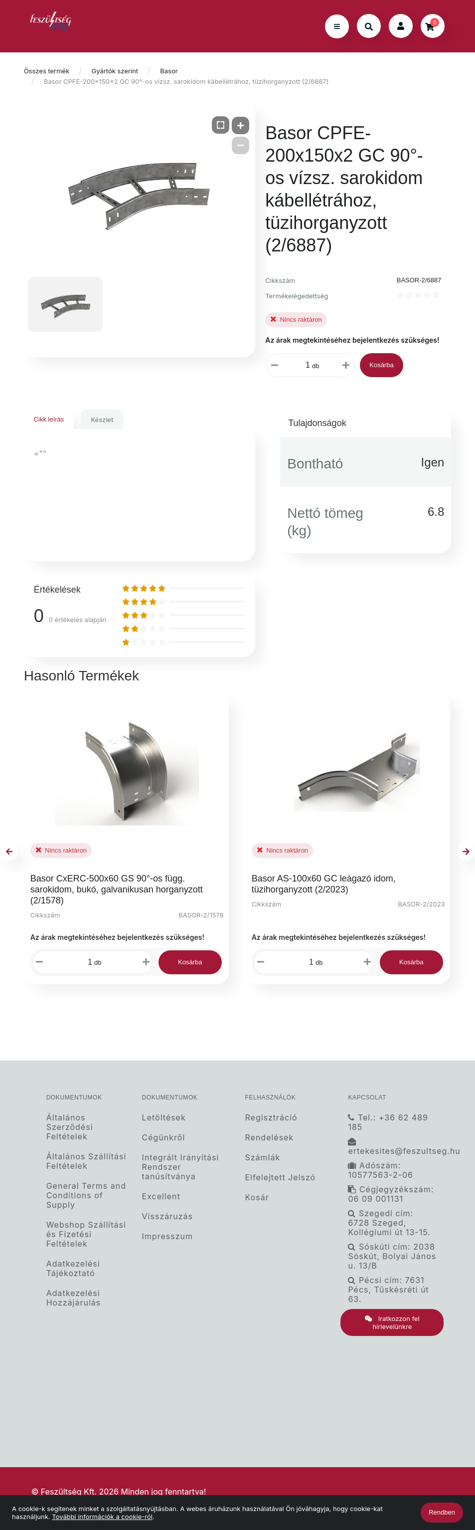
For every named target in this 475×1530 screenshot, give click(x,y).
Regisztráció (271, 1117)
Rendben (442, 1512)
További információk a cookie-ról (102, 1517)
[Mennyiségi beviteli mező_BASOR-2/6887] (305, 365)
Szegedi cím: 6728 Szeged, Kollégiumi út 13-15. (389, 1223)
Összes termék (47, 71)
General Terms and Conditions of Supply (86, 1195)
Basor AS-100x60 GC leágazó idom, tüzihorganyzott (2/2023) (324, 884)
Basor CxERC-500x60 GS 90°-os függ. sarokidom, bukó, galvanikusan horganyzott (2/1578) (116, 889)
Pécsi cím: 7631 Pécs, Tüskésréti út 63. (388, 1290)
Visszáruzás (167, 1216)
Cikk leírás (49, 419)
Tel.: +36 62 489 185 (388, 1122)
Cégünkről (163, 1137)
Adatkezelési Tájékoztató (73, 1268)
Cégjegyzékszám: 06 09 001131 (391, 1194)
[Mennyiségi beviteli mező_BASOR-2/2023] (309, 962)
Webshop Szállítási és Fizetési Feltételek (86, 1234)
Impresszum (167, 1236)
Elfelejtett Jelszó (280, 1177)
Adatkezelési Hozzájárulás (73, 1298)
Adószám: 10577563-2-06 (380, 1170)
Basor (168, 71)
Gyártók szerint (115, 71)
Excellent (161, 1196)
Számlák (263, 1157)
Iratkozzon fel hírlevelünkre (392, 1322)
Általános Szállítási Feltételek (86, 1161)
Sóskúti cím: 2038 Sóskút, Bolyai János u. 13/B (392, 1256)
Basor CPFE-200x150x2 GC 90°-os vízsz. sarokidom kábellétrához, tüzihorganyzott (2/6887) (186, 81)
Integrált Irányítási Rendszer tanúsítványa (180, 1167)
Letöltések (164, 1117)
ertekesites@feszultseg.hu (396, 1146)
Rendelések (269, 1137)
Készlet (102, 420)
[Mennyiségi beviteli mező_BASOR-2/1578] (87, 962)
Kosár (257, 1197)
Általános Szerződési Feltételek (69, 1126)
